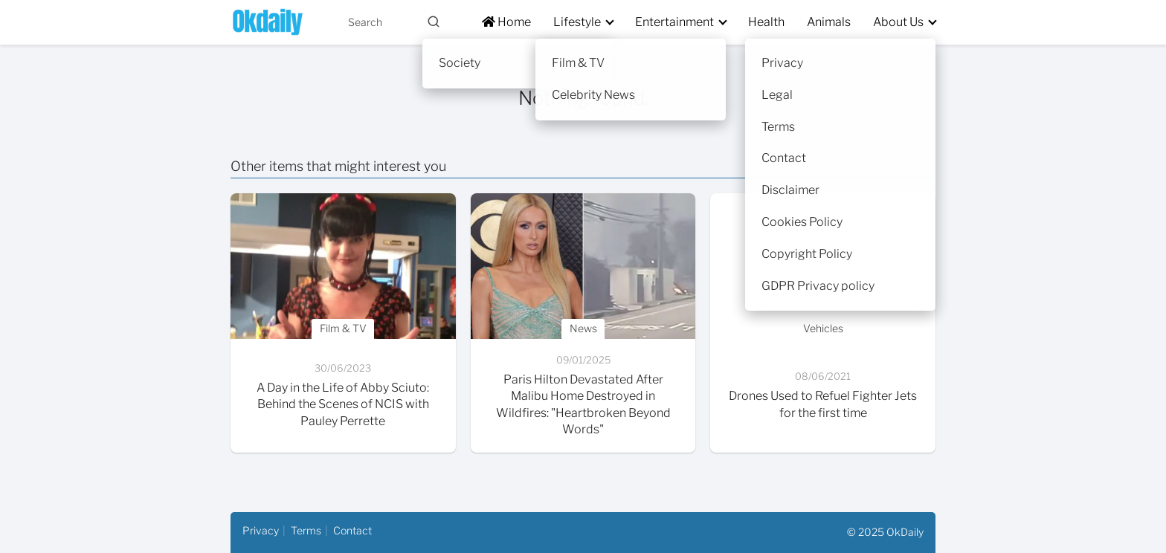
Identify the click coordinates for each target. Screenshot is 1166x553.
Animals (829, 22)
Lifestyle (577, 22)
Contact (352, 530)
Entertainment (674, 22)
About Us (898, 22)
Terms (306, 530)
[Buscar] (433, 21)
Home (506, 22)
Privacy (260, 530)
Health (766, 22)
